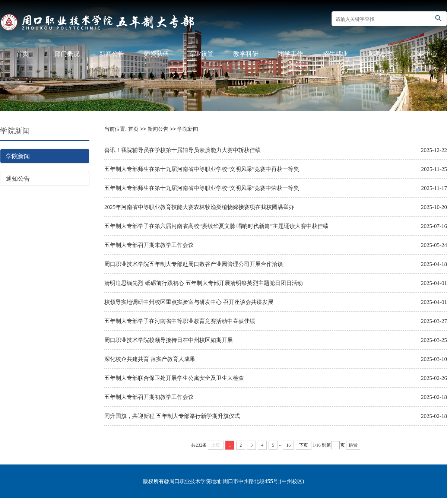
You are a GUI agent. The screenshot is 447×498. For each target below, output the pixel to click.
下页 (303, 445)
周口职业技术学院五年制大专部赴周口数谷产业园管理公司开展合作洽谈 (193, 264)
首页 (22, 53)
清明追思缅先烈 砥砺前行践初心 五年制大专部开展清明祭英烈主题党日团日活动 (203, 283)
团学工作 (290, 53)
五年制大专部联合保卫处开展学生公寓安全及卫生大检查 (174, 378)
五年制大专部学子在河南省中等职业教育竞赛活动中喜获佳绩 (179, 321)
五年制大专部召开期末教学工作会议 (149, 245)
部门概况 (67, 53)
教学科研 (246, 53)
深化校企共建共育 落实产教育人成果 (149, 359)
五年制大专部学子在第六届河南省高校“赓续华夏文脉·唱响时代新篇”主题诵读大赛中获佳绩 (216, 226)
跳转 (353, 445)
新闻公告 (111, 53)
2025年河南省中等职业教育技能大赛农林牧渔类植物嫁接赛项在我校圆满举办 (199, 207)
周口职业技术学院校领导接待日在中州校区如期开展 (168, 340)
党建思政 (380, 53)
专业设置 (201, 53)
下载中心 (424, 53)
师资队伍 (156, 53)
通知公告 (18, 178)
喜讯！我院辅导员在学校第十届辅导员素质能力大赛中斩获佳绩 (182, 150)
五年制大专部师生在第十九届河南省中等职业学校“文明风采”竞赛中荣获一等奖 (201, 188)
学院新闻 (18, 156)
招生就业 (335, 53)
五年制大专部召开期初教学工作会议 (149, 397)
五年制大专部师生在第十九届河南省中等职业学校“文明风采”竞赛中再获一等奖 (201, 169)
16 (288, 445)
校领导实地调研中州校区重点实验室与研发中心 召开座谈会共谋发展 (188, 302)
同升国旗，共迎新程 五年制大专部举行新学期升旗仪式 (172, 416)
